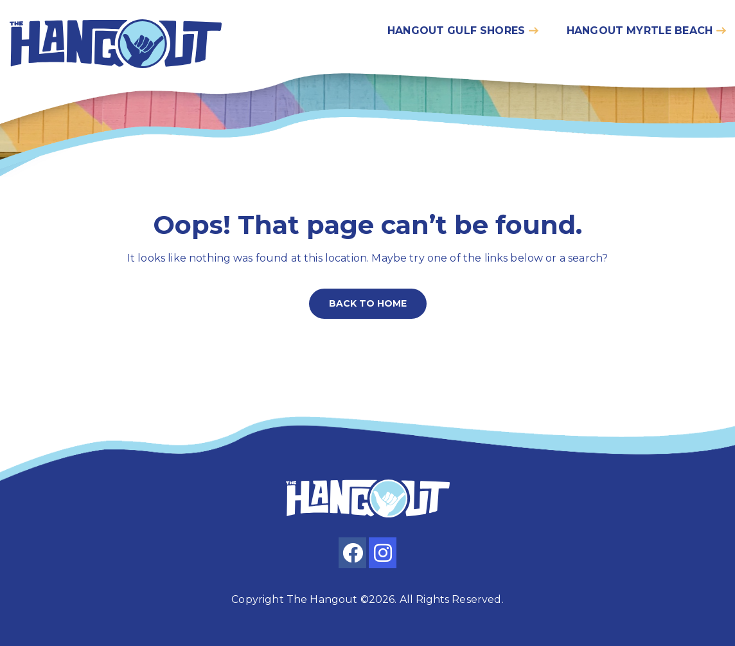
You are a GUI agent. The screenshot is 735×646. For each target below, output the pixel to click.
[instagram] (382, 552)
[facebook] (352, 552)
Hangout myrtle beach (640, 30)
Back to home (368, 303)
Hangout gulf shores (456, 30)
